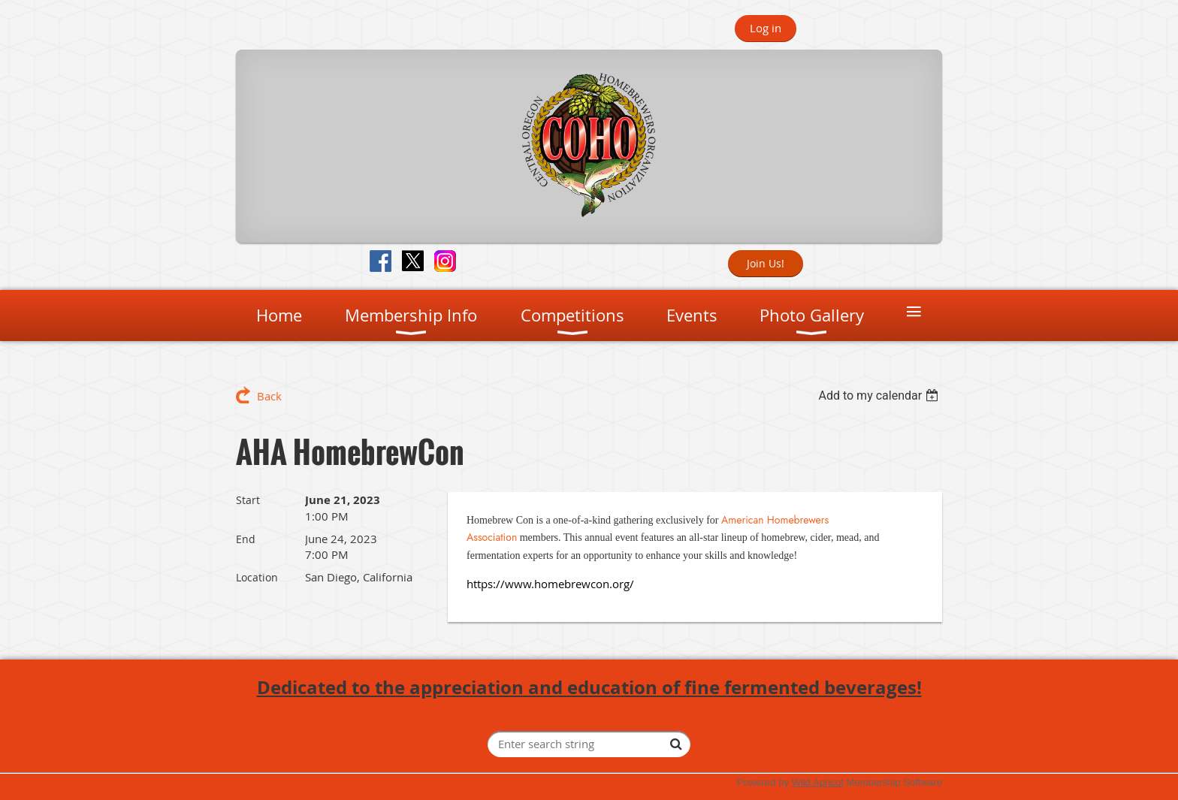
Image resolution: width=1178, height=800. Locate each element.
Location (257, 577)
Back (269, 395)
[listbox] (880, 395)
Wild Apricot (818, 782)
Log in (765, 27)
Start (248, 500)
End (245, 539)
